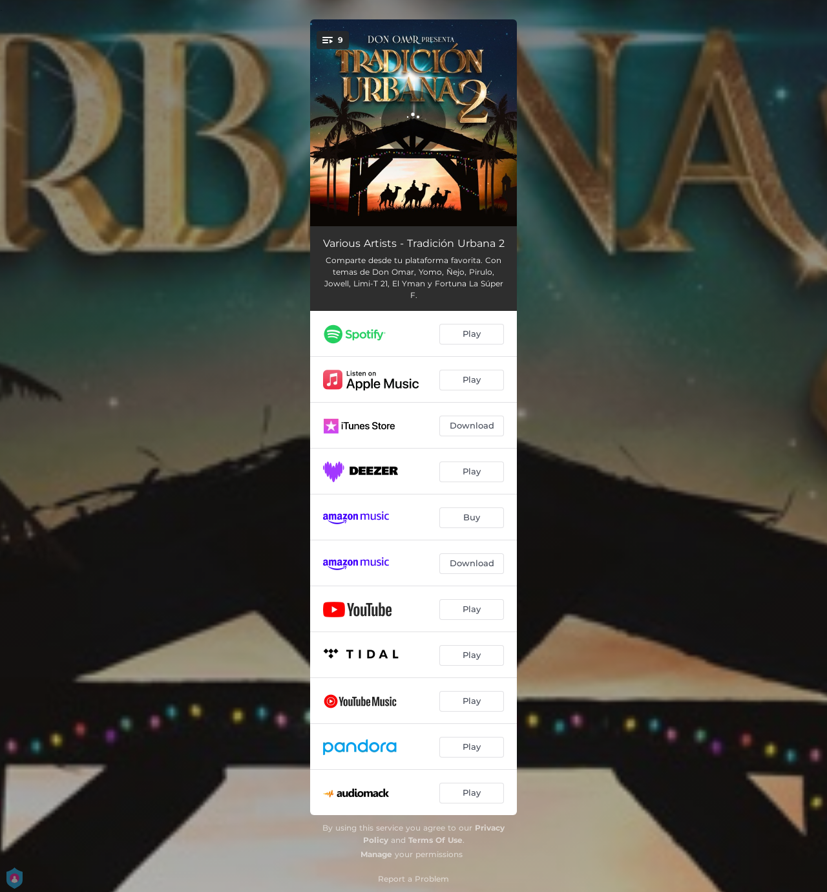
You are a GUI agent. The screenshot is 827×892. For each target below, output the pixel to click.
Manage (376, 854)
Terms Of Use (435, 840)
